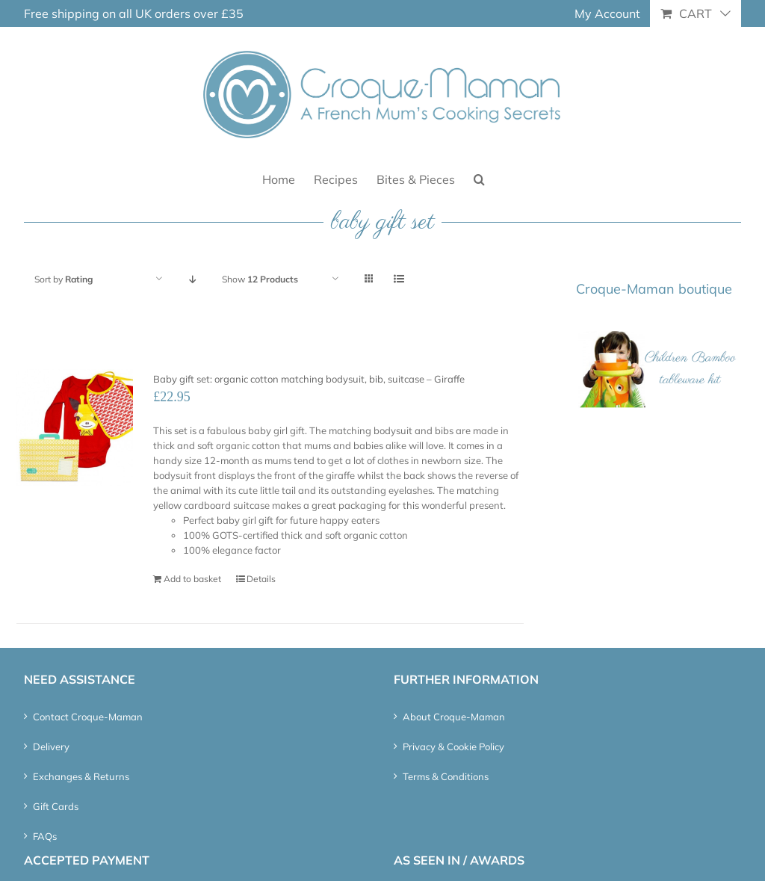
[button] (479, 178)
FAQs (45, 836)
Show (260, 279)
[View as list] (398, 279)
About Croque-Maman (454, 717)
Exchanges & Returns (81, 776)
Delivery (51, 746)
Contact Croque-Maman (88, 717)
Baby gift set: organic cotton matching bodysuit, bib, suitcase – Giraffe (309, 379)
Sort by (63, 279)
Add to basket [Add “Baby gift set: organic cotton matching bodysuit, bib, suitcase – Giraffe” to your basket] (192, 578)
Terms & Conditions (446, 776)
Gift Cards (55, 806)
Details (261, 578)
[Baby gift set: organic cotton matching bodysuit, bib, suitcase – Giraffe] (74, 427)
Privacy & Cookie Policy (453, 746)
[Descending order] (192, 279)
